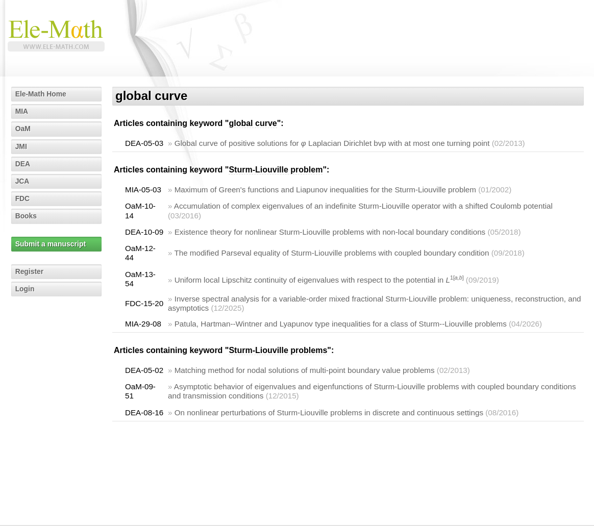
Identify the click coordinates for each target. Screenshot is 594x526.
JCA (22, 181)
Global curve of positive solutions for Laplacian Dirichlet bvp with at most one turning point (332, 143)
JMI (21, 146)
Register (29, 271)
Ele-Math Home (41, 94)
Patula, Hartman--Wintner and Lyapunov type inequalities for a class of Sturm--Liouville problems (341, 323)
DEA (23, 164)
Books (26, 216)
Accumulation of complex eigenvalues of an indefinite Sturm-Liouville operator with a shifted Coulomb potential (363, 206)
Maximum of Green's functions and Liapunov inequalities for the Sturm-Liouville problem (325, 189)
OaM (23, 128)
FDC (22, 198)
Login (25, 289)
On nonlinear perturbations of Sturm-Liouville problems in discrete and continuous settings (329, 412)
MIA (22, 111)
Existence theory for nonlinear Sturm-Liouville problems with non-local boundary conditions (330, 232)
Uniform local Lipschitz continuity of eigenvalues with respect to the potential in (319, 279)
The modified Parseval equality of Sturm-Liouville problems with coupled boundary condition (331, 252)
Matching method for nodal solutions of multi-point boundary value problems (305, 370)
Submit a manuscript (50, 244)
